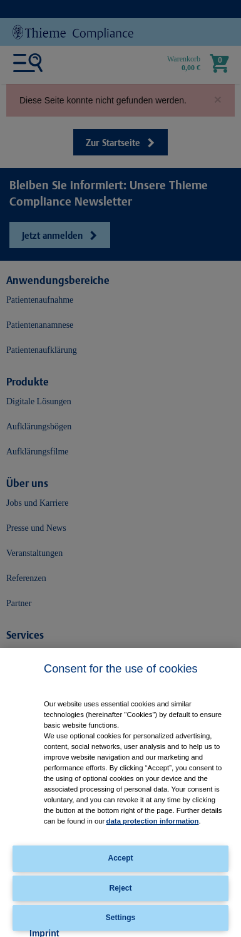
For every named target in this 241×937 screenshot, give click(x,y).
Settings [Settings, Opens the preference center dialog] (120, 917)
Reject (120, 888)
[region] (120, 792)
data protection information (152, 821)
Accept (120, 858)
